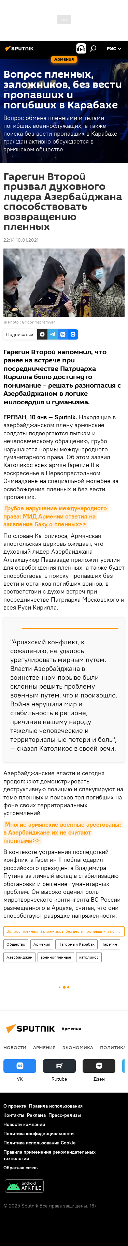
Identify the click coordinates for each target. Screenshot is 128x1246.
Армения (41, 944)
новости (14, 1047)
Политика (113, 1047)
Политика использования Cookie (39, 1143)
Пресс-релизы (64, 1115)
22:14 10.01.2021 (21, 240)
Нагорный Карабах (76, 944)
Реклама (36, 1115)
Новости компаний (24, 1124)
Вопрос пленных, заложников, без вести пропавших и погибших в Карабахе (65, 931)
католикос (89, 957)
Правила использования (56, 1106)
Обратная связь (20, 1168)
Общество (15, 944)
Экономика (77, 1047)
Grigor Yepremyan (39, 322)
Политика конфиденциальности (38, 1133)
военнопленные (56, 957)
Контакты (13, 1115)
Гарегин (110, 944)
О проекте (14, 1106)
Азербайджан (19, 957)
